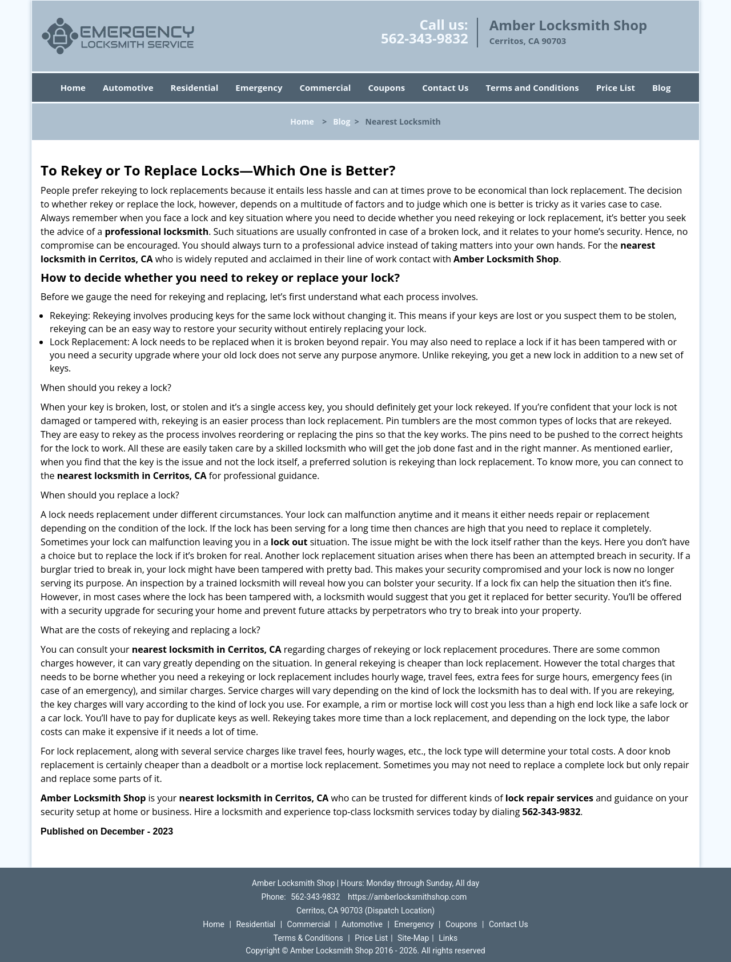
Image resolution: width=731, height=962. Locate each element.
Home (73, 87)
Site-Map (413, 938)
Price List (615, 87)
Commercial (325, 87)
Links (448, 938)
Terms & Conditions (308, 938)
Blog (661, 87)
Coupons (386, 87)
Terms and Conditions (532, 87)
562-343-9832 (424, 38)
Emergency (258, 87)
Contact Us (445, 87)
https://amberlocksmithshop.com (407, 896)
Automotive (128, 87)
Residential (195, 87)
